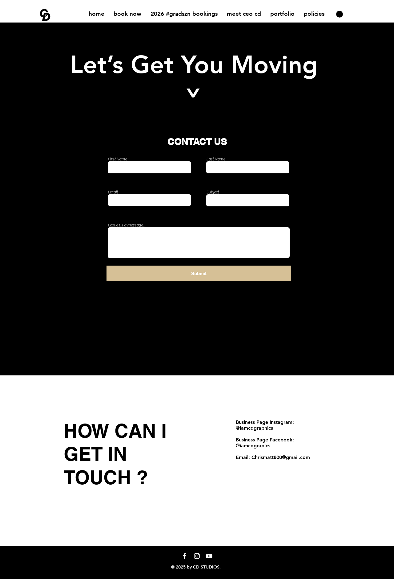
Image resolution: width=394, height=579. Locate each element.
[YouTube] (209, 556)
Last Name (215, 159)
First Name (117, 159)
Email (113, 192)
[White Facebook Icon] (184, 556)
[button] (282, 14)
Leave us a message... (127, 225)
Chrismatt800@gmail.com (280, 457)
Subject (212, 192)
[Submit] (199, 273)
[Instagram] (197, 556)
